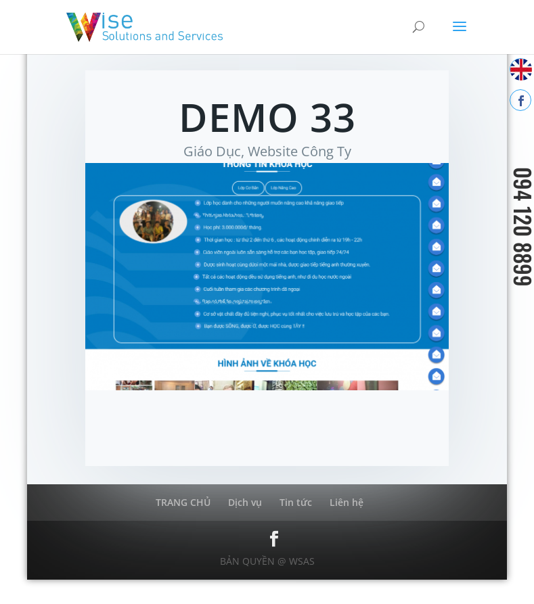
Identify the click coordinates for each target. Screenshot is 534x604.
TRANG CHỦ (183, 502)
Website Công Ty (299, 151)
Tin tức (296, 502)
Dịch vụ (245, 502)
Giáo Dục (212, 151)
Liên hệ (346, 502)
